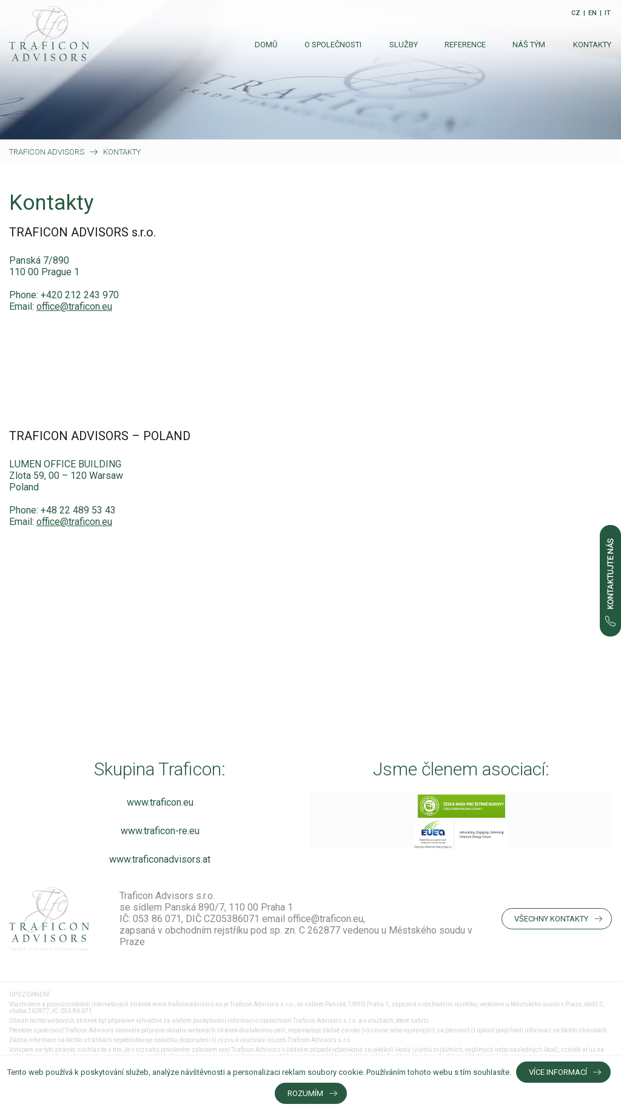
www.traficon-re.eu (160, 831)
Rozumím (305, 1093)
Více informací (558, 1072)
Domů (266, 44)
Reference (465, 44)
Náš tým (528, 44)
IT (608, 13)
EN (592, 13)
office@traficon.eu (74, 306)
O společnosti (332, 44)
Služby (403, 44)
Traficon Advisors (46, 151)
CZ (575, 13)
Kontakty (592, 44)
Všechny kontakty (551, 918)
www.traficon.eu (160, 802)
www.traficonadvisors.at (159, 859)
